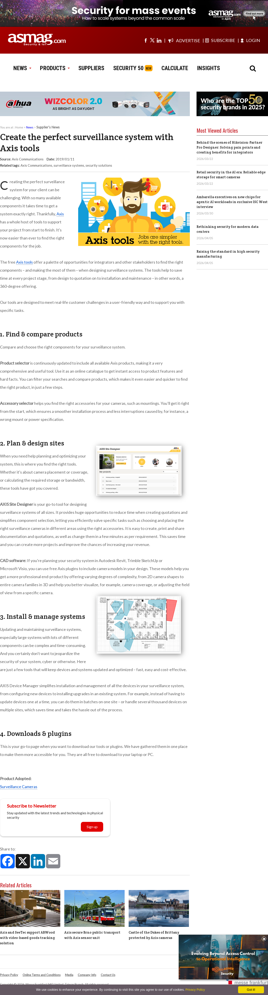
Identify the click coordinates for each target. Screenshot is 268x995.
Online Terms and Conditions (42, 975)
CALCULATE (174, 68)
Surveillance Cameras (18, 786)
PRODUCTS (54, 68)
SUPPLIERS (91, 68)
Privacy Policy (9, 975)
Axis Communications (36, 165)
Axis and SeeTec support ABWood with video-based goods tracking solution (27, 937)
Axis (60, 213)
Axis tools (24, 262)
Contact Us (108, 975)
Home (19, 127)
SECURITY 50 (128, 68)
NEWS (22, 68)
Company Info (87, 975)
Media (69, 975)
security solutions (99, 165)
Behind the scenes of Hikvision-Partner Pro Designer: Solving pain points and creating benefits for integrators (229, 147)
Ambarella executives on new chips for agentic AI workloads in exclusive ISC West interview (232, 202)
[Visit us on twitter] (152, 40)
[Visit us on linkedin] (159, 40)
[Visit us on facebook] (145, 40)
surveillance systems (69, 165)
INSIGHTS (208, 68)
